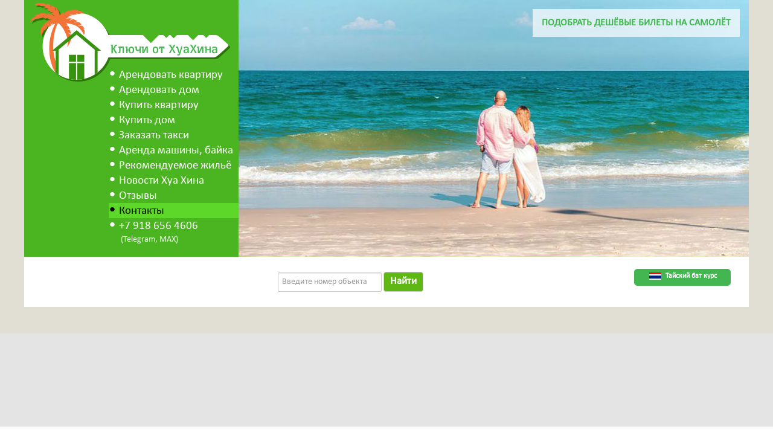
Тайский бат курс (691, 276)
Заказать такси (154, 135)
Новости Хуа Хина (161, 181)
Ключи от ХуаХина (164, 48)
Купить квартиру (159, 105)
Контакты (141, 211)
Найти (403, 281)
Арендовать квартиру (171, 75)
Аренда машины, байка (176, 150)
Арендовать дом (159, 90)
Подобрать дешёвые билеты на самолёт (636, 23)
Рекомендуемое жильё (175, 166)
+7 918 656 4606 (158, 226)
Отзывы (138, 196)
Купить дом (147, 120)
